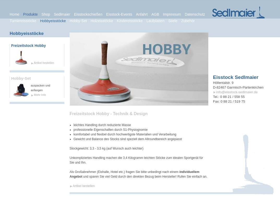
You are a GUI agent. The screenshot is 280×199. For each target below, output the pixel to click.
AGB (155, 14)
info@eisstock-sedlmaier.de (237, 92)
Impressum (172, 14)
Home (14, 14)
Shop (45, 14)
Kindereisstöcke (130, 21)
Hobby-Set (21, 78)
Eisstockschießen (88, 14)
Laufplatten (156, 21)
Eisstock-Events (119, 14)
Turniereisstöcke (23, 21)
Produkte (30, 14)
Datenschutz (195, 14)
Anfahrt (142, 14)
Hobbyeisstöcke (53, 21)
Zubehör (188, 21)
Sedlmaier (62, 14)
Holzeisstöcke (102, 21)
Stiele (172, 21)
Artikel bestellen (44, 62)
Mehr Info (40, 94)
